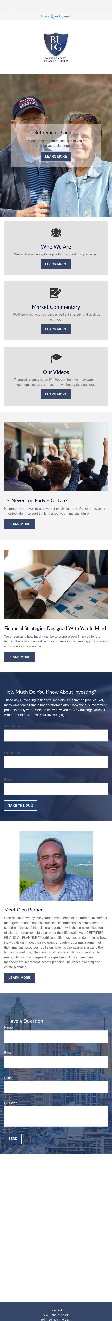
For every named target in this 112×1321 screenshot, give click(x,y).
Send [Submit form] (12, 1139)
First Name (12, 726)
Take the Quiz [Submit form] (20, 805)
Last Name (12, 753)
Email (8, 779)
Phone (9, 1078)
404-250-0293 (60, 1315)
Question (10, 1103)
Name (8, 1027)
